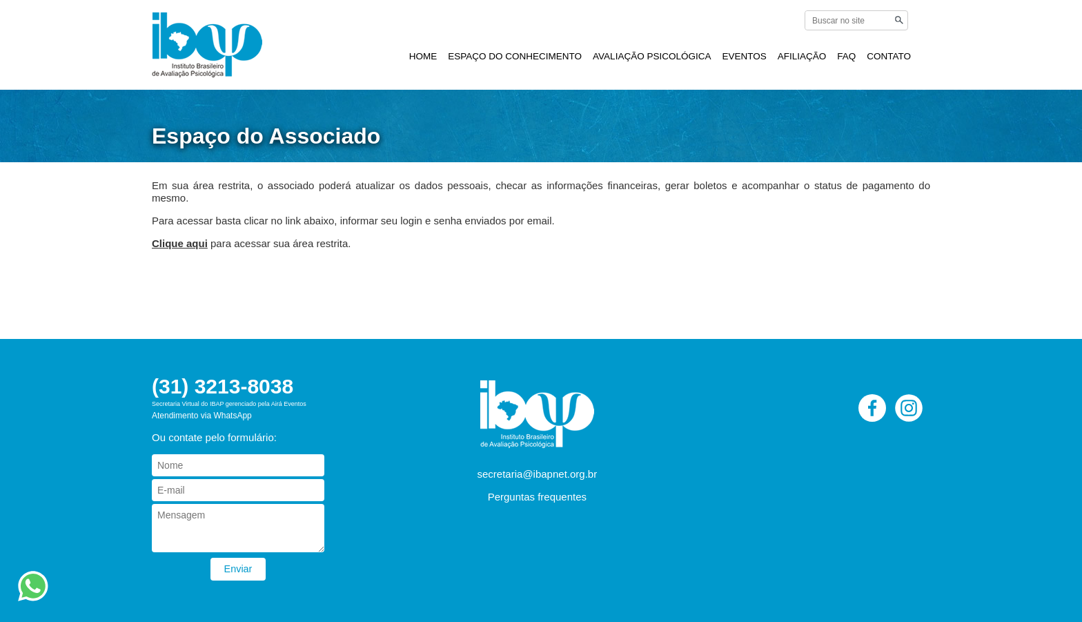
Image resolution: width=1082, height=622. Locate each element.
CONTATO (889, 56)
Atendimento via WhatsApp (202, 415)
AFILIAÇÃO (802, 56)
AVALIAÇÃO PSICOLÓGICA (652, 56)
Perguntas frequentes (537, 497)
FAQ (846, 56)
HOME (423, 56)
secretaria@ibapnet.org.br (538, 474)
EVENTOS (744, 56)
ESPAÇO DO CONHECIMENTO (515, 56)
